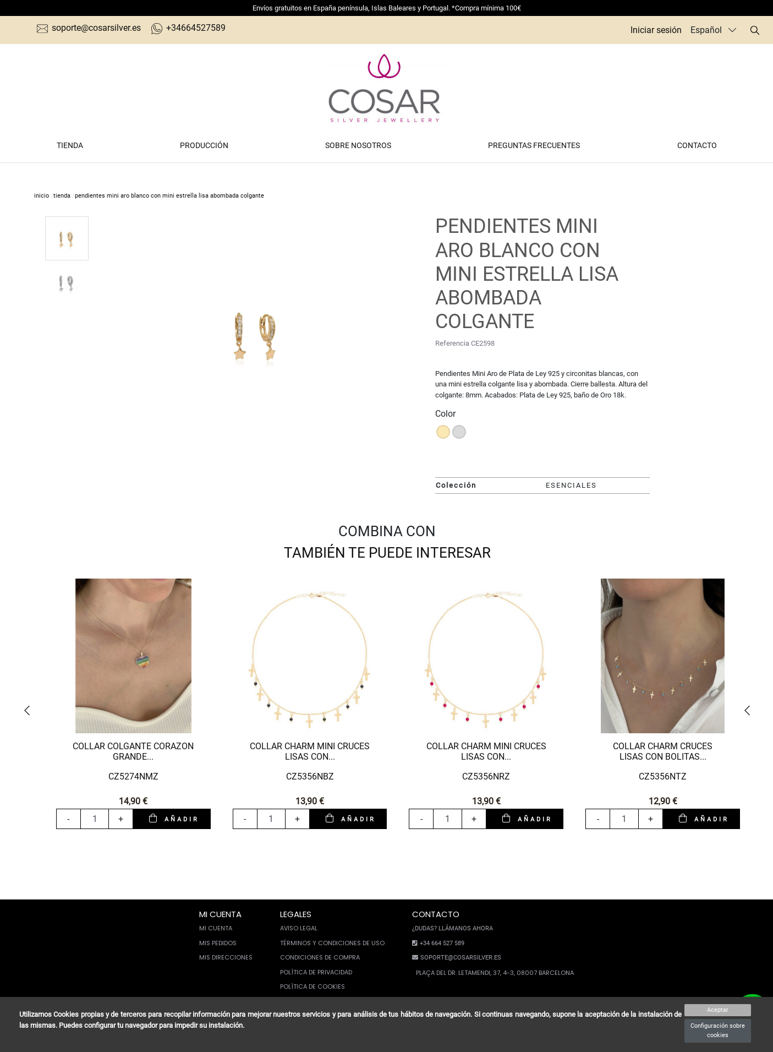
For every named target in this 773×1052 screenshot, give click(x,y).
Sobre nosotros (358, 145)
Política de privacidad (316, 972)
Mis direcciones (226, 957)
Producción (204, 145)
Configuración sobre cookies (717, 1030)
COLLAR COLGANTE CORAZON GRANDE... (133, 751)
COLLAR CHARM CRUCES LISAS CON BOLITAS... (662, 751)
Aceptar (717, 1009)
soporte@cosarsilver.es (89, 28)
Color (445, 413)
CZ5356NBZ (310, 776)
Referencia (452, 343)
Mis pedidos (218, 943)
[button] (30, 710)
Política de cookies (312, 986)
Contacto (697, 145)
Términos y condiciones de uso (332, 943)
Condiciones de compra (320, 957)
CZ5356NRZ (486, 776)
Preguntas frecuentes (534, 145)
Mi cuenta (215, 928)
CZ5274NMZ (133, 776)
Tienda (70, 145)
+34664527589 (188, 28)
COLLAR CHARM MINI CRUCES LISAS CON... (310, 751)
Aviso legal (298, 928)
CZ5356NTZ (663, 776)
